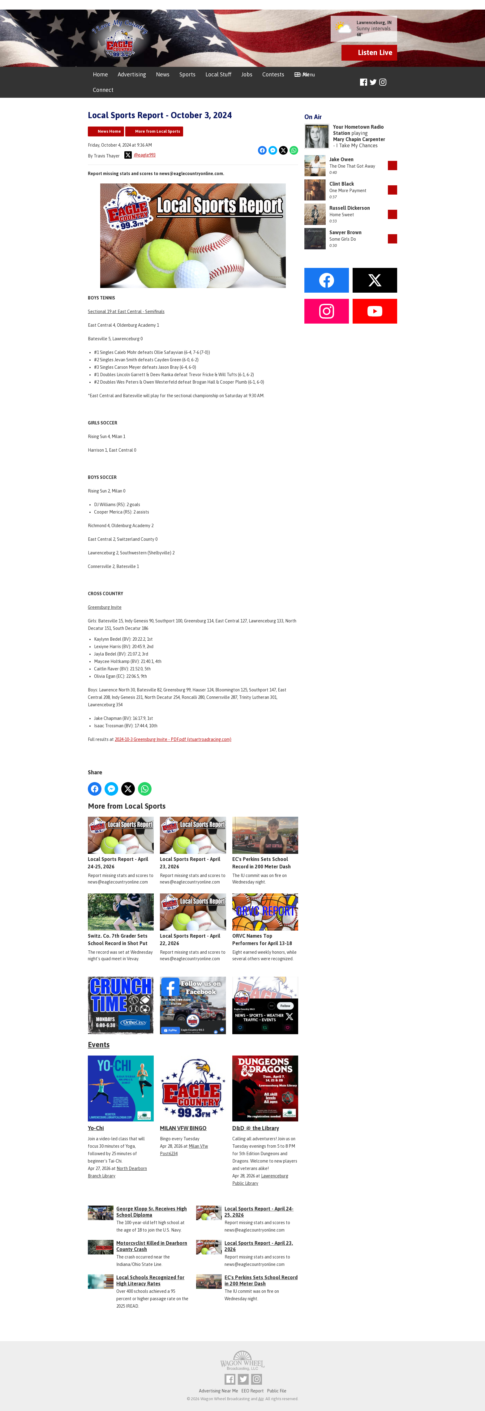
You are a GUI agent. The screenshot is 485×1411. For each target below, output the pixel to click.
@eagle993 (140, 155)
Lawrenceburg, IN (374, 22)
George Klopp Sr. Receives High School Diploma (151, 1212)
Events (98, 1044)
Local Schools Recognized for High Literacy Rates (150, 1280)
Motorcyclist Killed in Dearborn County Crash (151, 1246)
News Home (109, 131)
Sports (187, 74)
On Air (301, 74)
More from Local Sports (157, 131)
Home (100, 74)
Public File (276, 1390)
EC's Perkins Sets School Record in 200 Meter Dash (265, 843)
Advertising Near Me (218, 1390)
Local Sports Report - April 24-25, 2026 (121, 843)
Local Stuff (218, 74)
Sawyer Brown (345, 232)
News (163, 74)
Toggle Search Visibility (393, 82)
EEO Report (252, 1390)
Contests (273, 74)
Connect (103, 90)
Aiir (261, 1398)
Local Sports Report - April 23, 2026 (193, 843)
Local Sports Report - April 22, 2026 (193, 920)
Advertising (132, 74)
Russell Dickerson (349, 208)
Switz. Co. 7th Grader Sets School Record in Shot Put (121, 920)
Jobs (246, 74)
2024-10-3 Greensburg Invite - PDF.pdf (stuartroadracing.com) (173, 739)
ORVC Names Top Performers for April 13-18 (265, 920)
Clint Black (341, 184)
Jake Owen (341, 159)
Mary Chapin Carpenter (359, 139)
